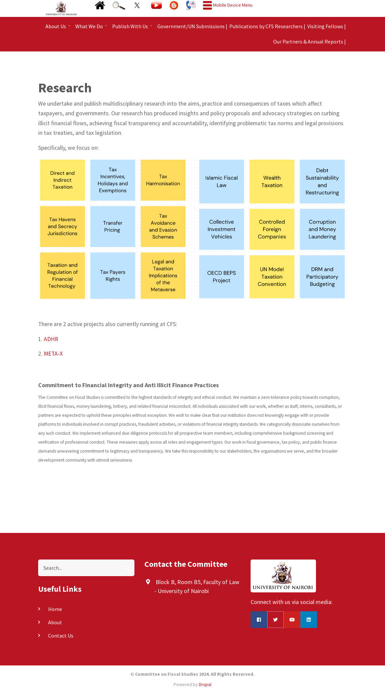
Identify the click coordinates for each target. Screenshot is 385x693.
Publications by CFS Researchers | (267, 26)
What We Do (92, 28)
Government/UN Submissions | (192, 26)
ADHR (51, 339)
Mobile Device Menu (233, 5)
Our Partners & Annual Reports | (309, 41)
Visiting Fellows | (326, 26)
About (55, 622)
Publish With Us (133, 28)
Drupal (205, 684)
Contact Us (60, 635)
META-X (53, 353)
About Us (58, 28)
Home (55, 609)
